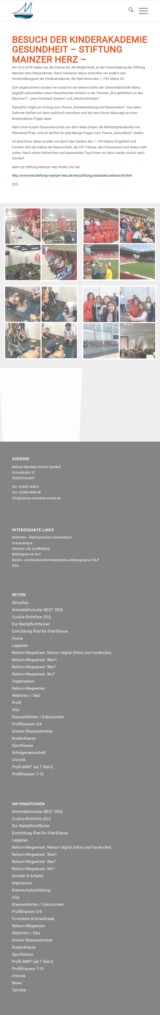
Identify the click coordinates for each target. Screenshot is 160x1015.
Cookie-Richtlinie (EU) (31, 617)
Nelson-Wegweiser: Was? (34, 659)
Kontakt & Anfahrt (27, 876)
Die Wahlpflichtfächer (31, 624)
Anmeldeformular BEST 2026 (37, 609)
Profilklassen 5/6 (27, 724)
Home (17, 638)
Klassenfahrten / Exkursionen (38, 717)
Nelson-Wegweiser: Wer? (34, 667)
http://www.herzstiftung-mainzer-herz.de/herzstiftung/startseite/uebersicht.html (72, 175)
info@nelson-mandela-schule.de (36, 498)
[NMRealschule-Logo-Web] (66, 10)
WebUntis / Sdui (26, 695)
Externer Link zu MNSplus (31, 549)
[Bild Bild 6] (43, 246)
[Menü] (141, 10)
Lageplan (20, 645)
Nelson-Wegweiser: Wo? (33, 674)
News (17, 983)
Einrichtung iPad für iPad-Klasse (40, 631)
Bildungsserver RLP (26, 554)
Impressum (22, 883)
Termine (19, 990)
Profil (16, 702)
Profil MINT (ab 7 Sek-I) (32, 767)
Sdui (15, 566)
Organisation (23, 681)
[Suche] (128, 10)
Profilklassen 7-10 (27, 774)
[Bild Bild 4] (43, 324)
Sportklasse (22, 745)
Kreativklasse (24, 738)
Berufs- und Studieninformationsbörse (40, 560)
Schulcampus (22, 543)
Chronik (19, 759)
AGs (15, 709)
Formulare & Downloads (33, 918)
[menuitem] (128, 10)
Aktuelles (20, 602)
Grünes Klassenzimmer (32, 731)
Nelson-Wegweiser (28, 688)
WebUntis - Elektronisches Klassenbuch (42, 537)
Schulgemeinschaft (29, 752)
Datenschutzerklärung (31, 890)
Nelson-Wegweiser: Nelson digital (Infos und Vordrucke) (61, 652)
